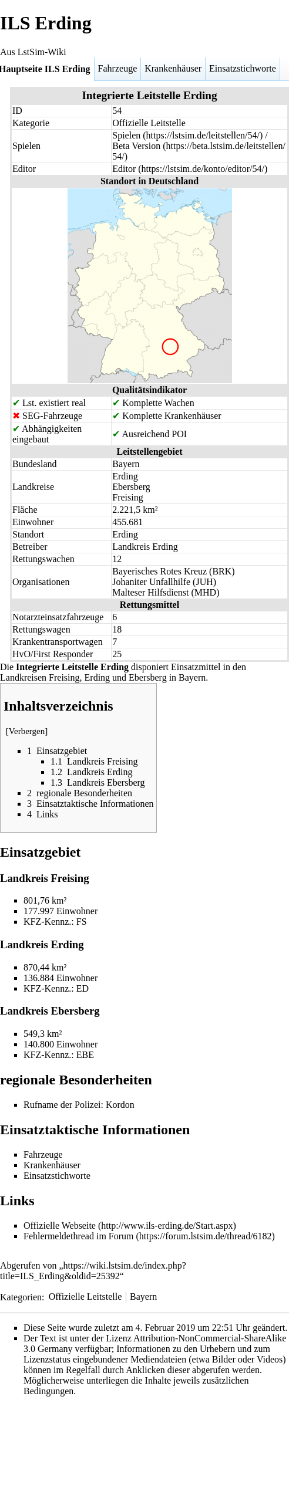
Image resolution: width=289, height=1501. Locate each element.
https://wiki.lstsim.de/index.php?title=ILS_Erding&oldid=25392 (93, 1270)
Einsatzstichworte (242, 68)
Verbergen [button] (27, 731)
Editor (124, 169)
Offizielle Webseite (59, 1225)
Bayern (143, 1296)
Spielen (126, 135)
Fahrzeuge (117, 68)
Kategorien (21, 1296)
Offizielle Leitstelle (85, 1296)
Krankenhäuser (172, 68)
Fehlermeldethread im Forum (78, 1236)
